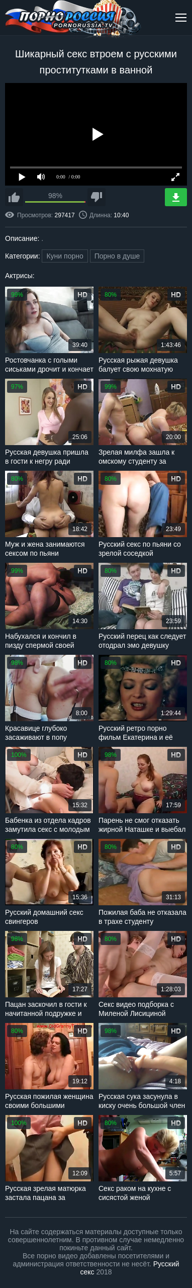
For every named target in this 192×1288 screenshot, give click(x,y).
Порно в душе (117, 256)
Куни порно (64, 256)
